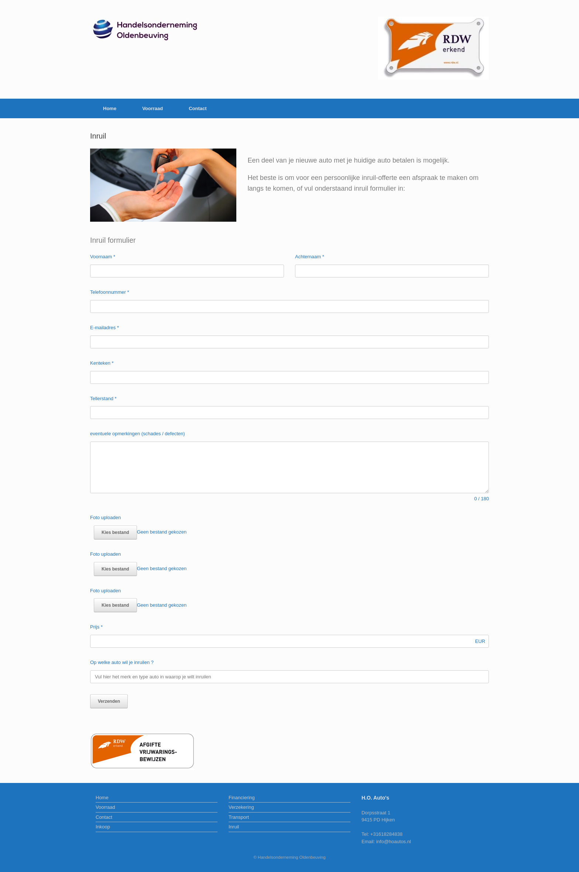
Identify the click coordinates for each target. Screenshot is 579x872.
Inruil (234, 827)
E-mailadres (104, 327)
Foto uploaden (105, 517)
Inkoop (103, 827)
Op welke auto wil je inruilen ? (122, 662)
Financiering (242, 797)
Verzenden (109, 701)
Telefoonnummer (109, 292)
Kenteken (102, 363)
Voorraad (152, 108)
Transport (239, 817)
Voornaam (102, 256)
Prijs (96, 627)
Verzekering (241, 807)
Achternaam (309, 256)
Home (109, 108)
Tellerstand (103, 398)
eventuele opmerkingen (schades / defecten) (137, 433)
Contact (197, 108)
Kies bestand (115, 532)
